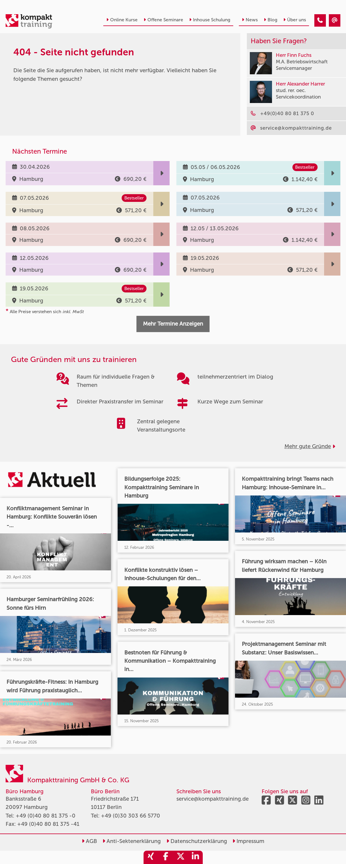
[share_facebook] (165, 857)
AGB (89, 841)
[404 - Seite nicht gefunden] (320, 20)
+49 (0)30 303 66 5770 (130, 815)
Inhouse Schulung (209, 19)
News (250, 19)
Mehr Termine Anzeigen (173, 324)
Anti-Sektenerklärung (131, 841)
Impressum (248, 841)
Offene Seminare (163, 19)
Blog (270, 19)
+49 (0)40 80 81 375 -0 (45, 815)
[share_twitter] (180, 857)
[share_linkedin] (195, 857)
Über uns (294, 19)
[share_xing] (151, 857)
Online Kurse (122, 19)
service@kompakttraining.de (212, 799)
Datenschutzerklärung (196, 841)
